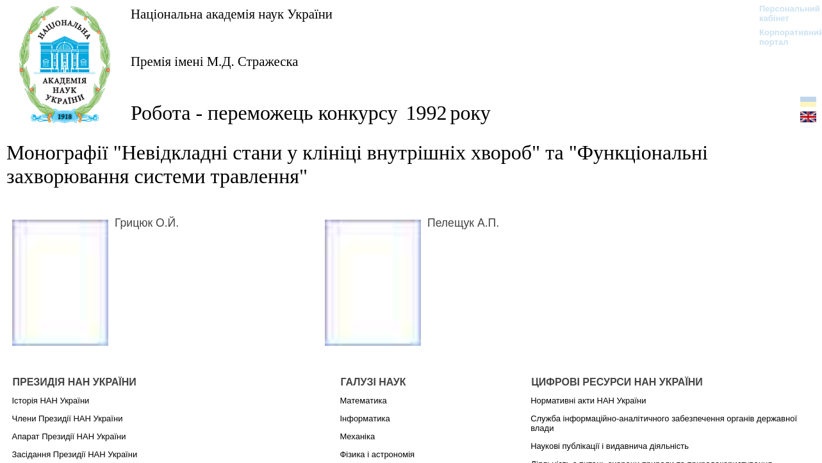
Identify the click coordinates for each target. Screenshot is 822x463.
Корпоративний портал (783, 37)
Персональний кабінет (783, 13)
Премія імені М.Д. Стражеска (215, 61)
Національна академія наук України (232, 13)
